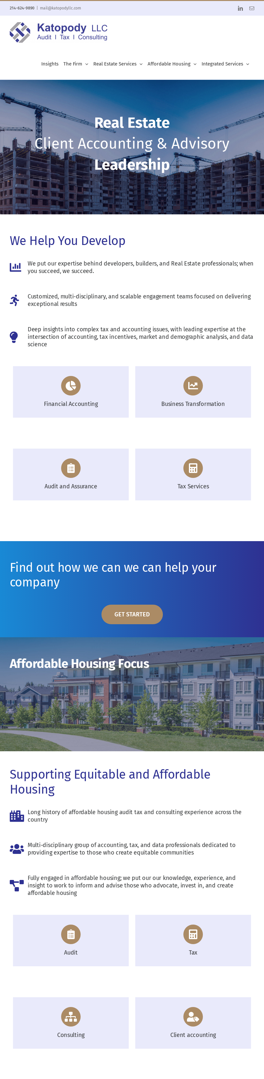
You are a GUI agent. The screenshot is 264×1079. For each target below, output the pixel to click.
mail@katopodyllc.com (60, 8)
